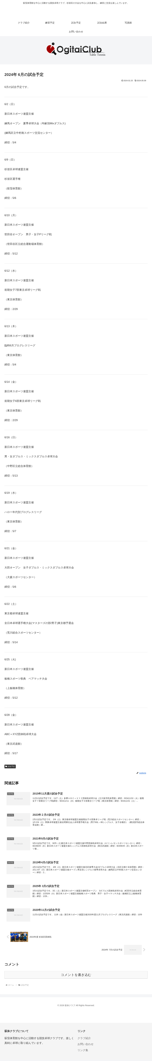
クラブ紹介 (84, 1039)
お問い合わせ (85, 1045)
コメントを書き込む (76, 976)
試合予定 (10, 766)
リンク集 (82, 1051)
